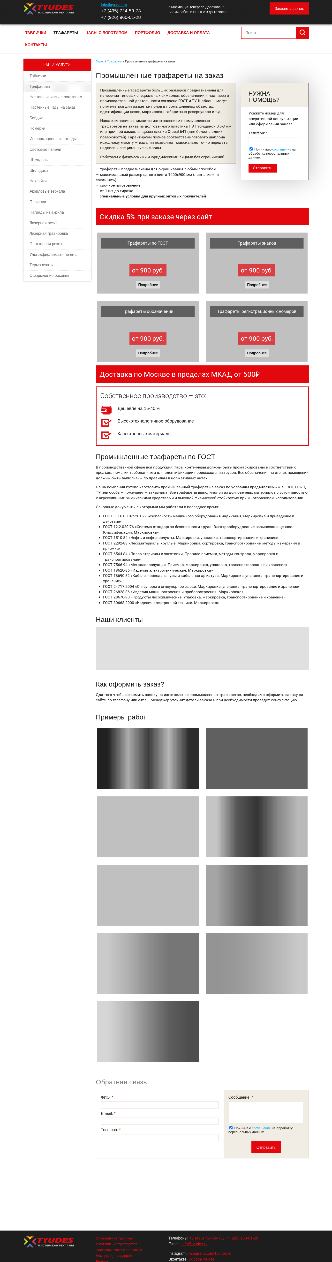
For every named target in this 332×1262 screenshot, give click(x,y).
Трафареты (65, 33)
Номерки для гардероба (115, 1256)
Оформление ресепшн (50, 275)
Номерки (37, 128)
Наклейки (38, 181)
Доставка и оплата (188, 33)
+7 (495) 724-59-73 (121, 10)
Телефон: (257, 133)
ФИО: (106, 1097)
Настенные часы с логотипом (56, 97)
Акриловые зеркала (47, 191)
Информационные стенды (53, 139)
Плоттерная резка (46, 244)
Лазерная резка (44, 223)
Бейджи (36, 118)
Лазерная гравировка (49, 233)
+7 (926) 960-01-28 (121, 17)
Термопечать (41, 265)
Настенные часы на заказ (52, 107)
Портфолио (147, 33)
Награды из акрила (47, 212)
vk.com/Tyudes (202, 1259)
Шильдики (39, 170)
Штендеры (39, 160)
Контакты (36, 45)
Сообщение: (240, 1097)
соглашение (281, 149)
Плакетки (38, 202)
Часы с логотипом (106, 33)
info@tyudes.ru (114, 5)
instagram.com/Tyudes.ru (209, 1253)
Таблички (35, 33)
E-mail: (107, 1113)
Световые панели (45, 149)
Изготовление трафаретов (116, 1244)
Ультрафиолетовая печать (53, 254)
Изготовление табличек (114, 1238)
